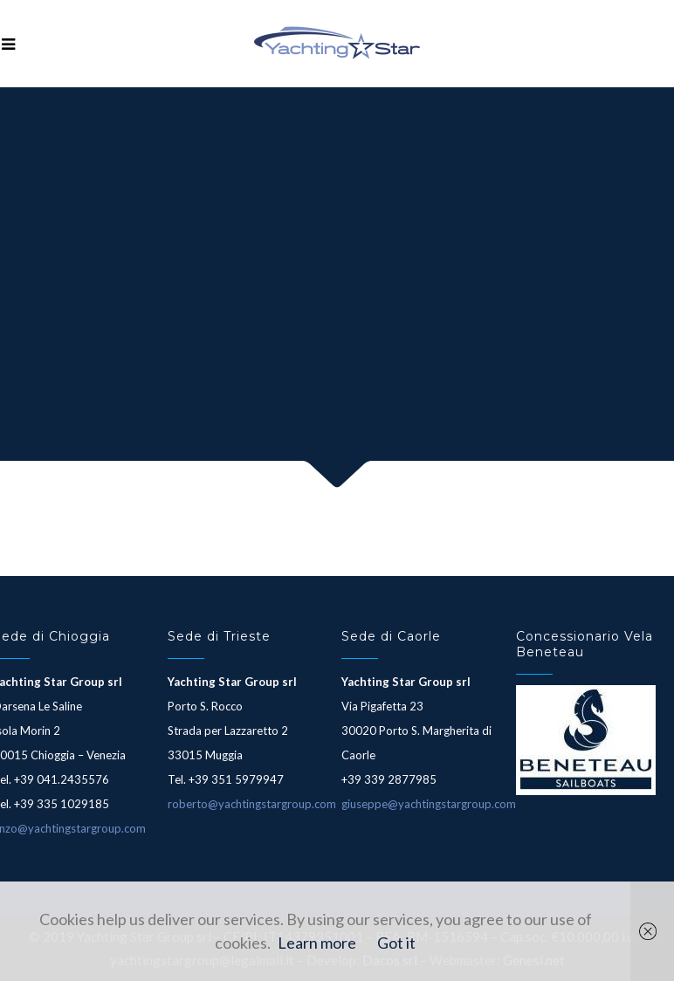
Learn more (317, 942)
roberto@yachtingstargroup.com (252, 804)
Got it (396, 942)
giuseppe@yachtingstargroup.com (428, 804)
